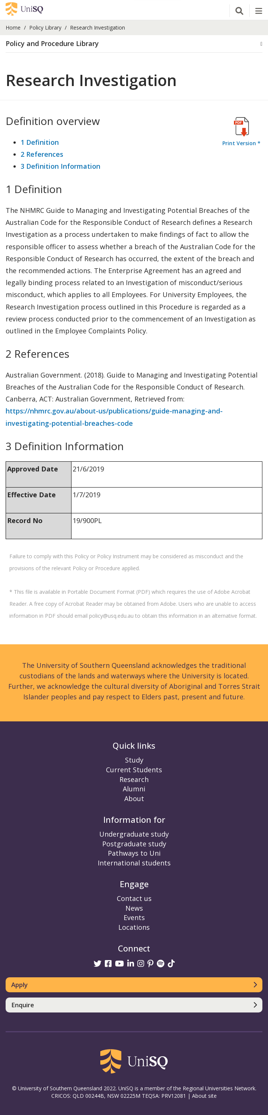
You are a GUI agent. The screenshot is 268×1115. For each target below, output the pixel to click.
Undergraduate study (134, 834)
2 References (42, 154)
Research (134, 779)
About (134, 798)
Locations (134, 927)
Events (134, 917)
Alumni (134, 788)
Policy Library (45, 27)
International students (134, 862)
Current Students (134, 769)
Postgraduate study (134, 843)
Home (13, 27)
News (134, 908)
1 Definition (40, 142)
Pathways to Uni (134, 853)
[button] (134, 43)
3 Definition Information (60, 166)
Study (134, 759)
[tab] (134, 44)
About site (204, 1095)
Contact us (134, 898)
